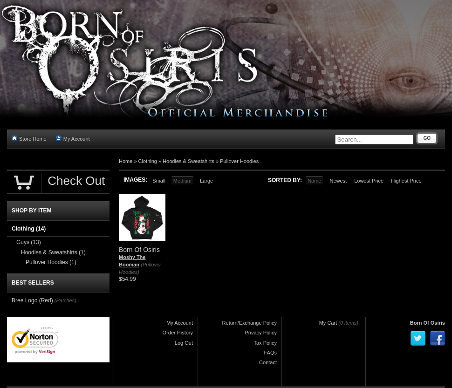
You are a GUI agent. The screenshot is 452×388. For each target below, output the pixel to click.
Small (158, 181)
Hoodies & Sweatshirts (188, 161)
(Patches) (65, 300)
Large (206, 181)
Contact (268, 362)
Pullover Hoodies (239, 161)
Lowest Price (369, 181)
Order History (178, 332)
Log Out (184, 343)
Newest (338, 181)
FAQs (270, 352)
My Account (73, 139)
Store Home (29, 139)
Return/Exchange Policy (249, 323)
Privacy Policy (261, 332)
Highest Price (406, 181)
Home (125, 161)
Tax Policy (265, 343)
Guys (28, 242)
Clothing (147, 161)
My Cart (328, 323)
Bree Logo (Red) (32, 300)
